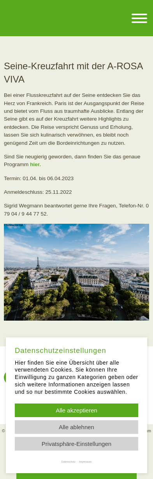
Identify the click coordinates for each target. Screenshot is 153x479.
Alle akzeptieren (76, 410)
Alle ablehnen (76, 427)
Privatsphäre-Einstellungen (76, 443)
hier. (35, 164)
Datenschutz (69, 461)
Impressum (85, 461)
